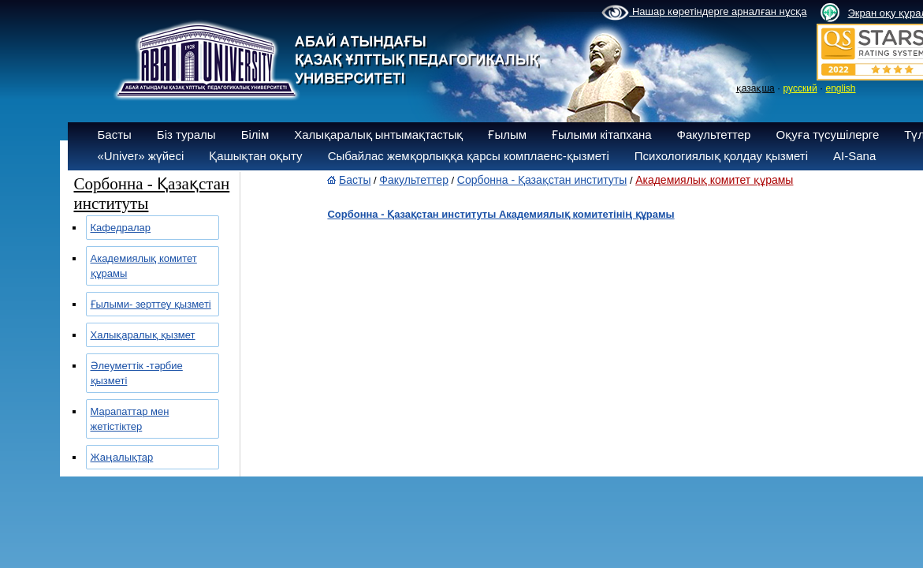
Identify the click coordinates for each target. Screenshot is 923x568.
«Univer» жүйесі (141, 156)
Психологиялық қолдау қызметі (721, 156)
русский (800, 88)
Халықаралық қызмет (143, 335)
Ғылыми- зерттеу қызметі (151, 304)
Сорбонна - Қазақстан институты (542, 180)
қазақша (755, 88)
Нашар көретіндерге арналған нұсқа (703, 13)
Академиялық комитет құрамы (714, 180)
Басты (115, 134)
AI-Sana (854, 156)
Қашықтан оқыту (255, 156)
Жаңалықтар (122, 457)
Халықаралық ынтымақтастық (378, 134)
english (840, 88)
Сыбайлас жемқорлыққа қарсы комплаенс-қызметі (468, 156)
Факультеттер (714, 134)
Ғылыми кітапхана (602, 134)
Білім (255, 134)
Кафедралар (121, 228)
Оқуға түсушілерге (827, 134)
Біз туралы (186, 134)
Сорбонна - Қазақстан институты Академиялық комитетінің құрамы (500, 214)
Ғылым (507, 134)
